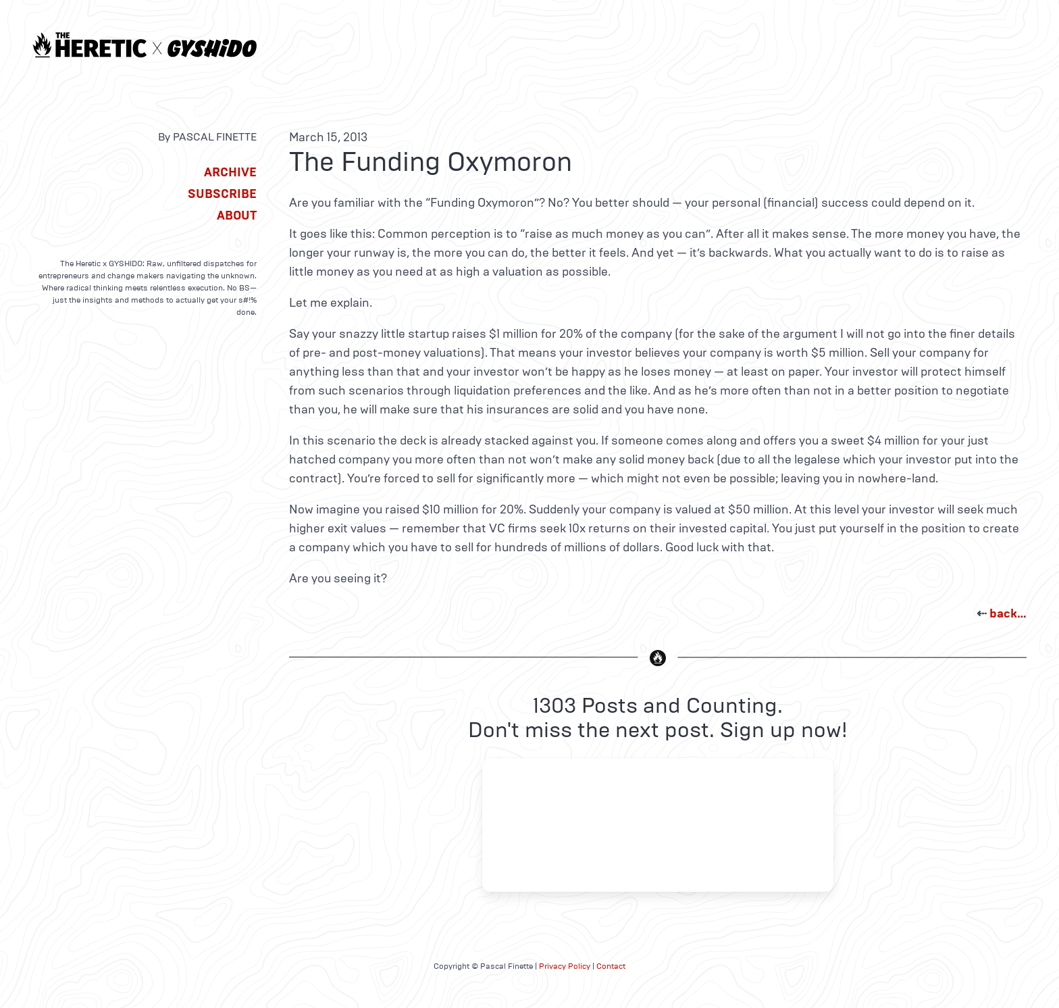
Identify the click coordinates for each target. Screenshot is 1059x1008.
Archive (230, 172)
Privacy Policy (564, 966)
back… (1008, 613)
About (237, 215)
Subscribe (222, 193)
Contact (610, 966)
